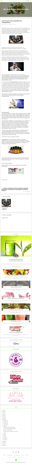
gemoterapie (26, 188)
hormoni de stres (4, 189)
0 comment (14, 24)
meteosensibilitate (18, 189)
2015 (3, 442)
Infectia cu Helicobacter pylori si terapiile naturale (16, 298)
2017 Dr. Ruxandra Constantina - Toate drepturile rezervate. (16, 462)
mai (4, 435)
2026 (3, 410)
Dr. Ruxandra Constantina (16, 9)
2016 (3, 441)
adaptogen (5, 188)
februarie (5, 438)
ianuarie (5, 439)
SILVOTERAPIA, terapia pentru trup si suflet (16, 309)
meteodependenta (11, 189)
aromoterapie (10, 188)
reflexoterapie (25, 189)
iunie (4, 434)
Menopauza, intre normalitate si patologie (16, 332)
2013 (3, 445)
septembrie (5, 424)
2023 (3, 411)
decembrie (5, 420)
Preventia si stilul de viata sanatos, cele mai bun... (10, 431)
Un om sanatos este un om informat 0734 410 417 (7, 3)
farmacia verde (20, 188)
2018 (3, 418)
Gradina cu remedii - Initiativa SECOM (9, 427)
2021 (3, 414)
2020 (3, 415)
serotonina (4, 190)
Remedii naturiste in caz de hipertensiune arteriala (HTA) (16, 275)
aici (6, 179)
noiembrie (5, 422)
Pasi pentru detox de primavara (16, 321)
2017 (3, 419)
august (5, 426)
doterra (15, 188)
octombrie (5, 423)
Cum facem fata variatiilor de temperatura (5, 208)
